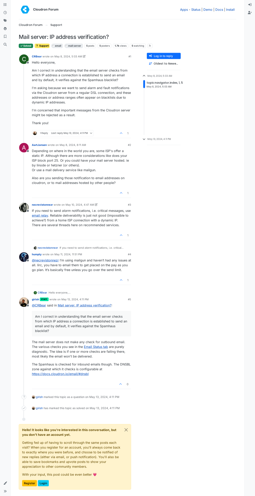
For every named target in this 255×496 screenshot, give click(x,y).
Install (230, 10)
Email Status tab (96, 347)
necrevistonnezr (42, 204)
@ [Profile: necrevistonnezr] (45, 260)
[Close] (126, 429)
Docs (219, 10)
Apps (184, 10)
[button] (5, 483)
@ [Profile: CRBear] (39, 305)
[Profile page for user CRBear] (24, 59)
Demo (207, 10)
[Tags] (5, 21)
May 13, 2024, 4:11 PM (75, 299)
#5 (129, 299)
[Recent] (5, 13)
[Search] (5, 44)
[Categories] (5, 5)
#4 (129, 254)
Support (42, 45)
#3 (129, 204)
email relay (40, 215)
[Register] (249, 13)
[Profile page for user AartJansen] (24, 147)
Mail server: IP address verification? (84, 305)
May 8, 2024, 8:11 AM (73, 144)
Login (43, 483)
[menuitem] (249, 5)
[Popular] (5, 29)
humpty (37, 254)
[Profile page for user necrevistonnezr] (24, 207)
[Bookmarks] (5, 36)
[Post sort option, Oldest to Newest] (164, 64)
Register (29, 483)
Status (195, 10)
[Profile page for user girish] (24, 302)
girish (35, 299)
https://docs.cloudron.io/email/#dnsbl (60, 374)
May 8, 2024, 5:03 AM (68, 56)
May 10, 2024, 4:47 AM (80, 204)
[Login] (249, 5)
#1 (129, 56)
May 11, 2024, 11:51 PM (68, 254)
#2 (129, 144)
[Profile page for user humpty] (24, 257)
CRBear (37, 56)
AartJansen (39, 144)
